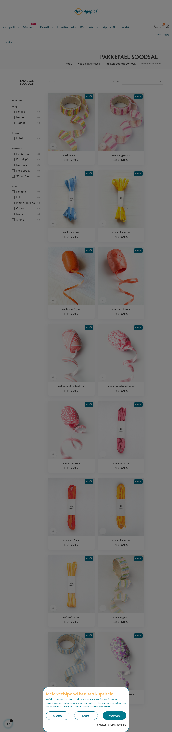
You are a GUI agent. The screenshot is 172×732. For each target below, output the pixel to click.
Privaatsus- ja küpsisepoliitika (111, 724)
